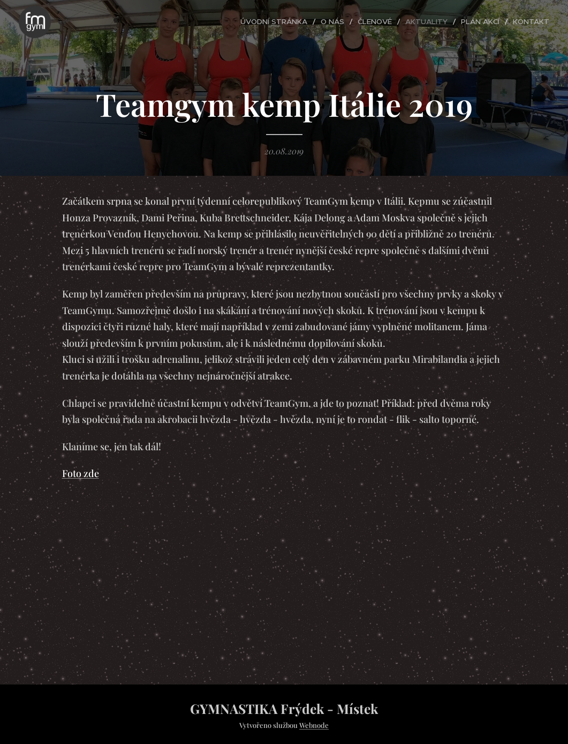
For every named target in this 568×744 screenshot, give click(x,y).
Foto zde (80, 473)
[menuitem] (292, 22)
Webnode (314, 725)
